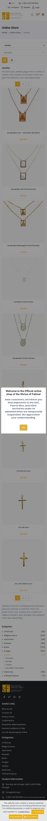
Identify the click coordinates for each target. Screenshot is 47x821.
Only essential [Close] (15, 817)
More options (30, 817)
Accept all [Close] (37, 812)
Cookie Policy (24, 811)
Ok (23, 427)
